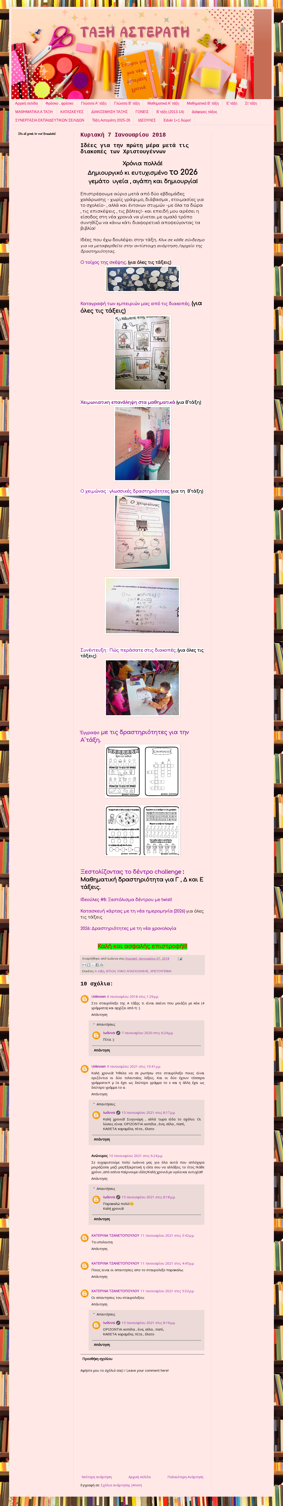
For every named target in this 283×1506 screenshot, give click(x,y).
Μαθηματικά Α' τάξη (163, 103)
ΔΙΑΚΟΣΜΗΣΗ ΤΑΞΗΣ (109, 112)
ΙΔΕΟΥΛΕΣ (147, 120)
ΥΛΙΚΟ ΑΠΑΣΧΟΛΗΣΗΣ (133, 971)
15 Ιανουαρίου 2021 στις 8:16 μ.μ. (148, 1322)
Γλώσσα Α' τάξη (93, 103)
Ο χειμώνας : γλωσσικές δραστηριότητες (125, 491)
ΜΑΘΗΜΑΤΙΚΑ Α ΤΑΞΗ (34, 112)
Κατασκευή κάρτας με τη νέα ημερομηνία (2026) (132, 911)
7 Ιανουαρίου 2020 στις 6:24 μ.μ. (147, 1032)
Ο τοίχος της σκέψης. (103, 262)
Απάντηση (99, 1014)
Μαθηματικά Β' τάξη (203, 103)
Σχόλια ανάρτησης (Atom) (121, 1485)
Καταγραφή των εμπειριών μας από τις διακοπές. (135, 304)
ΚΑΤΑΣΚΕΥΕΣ (72, 112)
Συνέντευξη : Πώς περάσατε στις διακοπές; (129, 650)
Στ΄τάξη (251, 103)
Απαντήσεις (106, 1024)
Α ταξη (99, 971)
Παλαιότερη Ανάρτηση (185, 1476)
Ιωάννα (109, 1032)
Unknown (98, 996)
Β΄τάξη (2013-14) (170, 112)
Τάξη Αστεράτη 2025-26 (111, 120)
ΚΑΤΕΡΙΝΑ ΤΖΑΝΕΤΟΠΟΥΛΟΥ (115, 1235)
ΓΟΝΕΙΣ (142, 112)
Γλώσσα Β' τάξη (127, 103)
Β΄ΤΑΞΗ (111, 971)
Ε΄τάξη (231, 103)
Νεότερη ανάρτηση (97, 1476)
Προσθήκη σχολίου (97, 1358)
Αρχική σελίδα (26, 103)
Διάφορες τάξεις (204, 112)
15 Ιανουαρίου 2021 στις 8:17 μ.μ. (148, 1112)
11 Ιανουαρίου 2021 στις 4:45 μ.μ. (167, 1263)
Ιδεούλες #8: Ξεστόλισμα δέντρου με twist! (126, 899)
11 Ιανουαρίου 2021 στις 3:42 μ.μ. (167, 1235)
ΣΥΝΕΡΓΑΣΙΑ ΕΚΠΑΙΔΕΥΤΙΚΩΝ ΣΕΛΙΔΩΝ (49, 120)
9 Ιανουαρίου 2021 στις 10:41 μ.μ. (134, 1066)
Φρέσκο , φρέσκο (59, 103)
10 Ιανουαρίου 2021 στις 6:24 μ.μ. (136, 1155)
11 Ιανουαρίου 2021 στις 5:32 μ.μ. (167, 1291)
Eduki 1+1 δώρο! (177, 120)
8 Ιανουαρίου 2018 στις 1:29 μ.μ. (133, 996)
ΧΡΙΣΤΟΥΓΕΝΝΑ (161, 971)
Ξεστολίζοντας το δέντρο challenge (130, 872)
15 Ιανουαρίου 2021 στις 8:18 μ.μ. (148, 1197)
